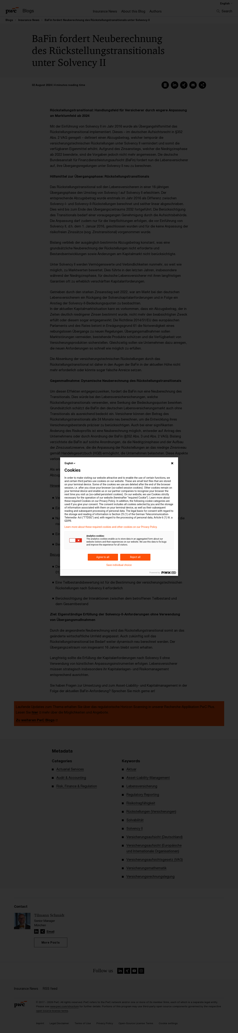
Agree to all (102, 557)
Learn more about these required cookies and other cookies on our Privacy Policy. (111, 526)
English (70, 463)
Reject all (135, 557)
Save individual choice (119, 565)
